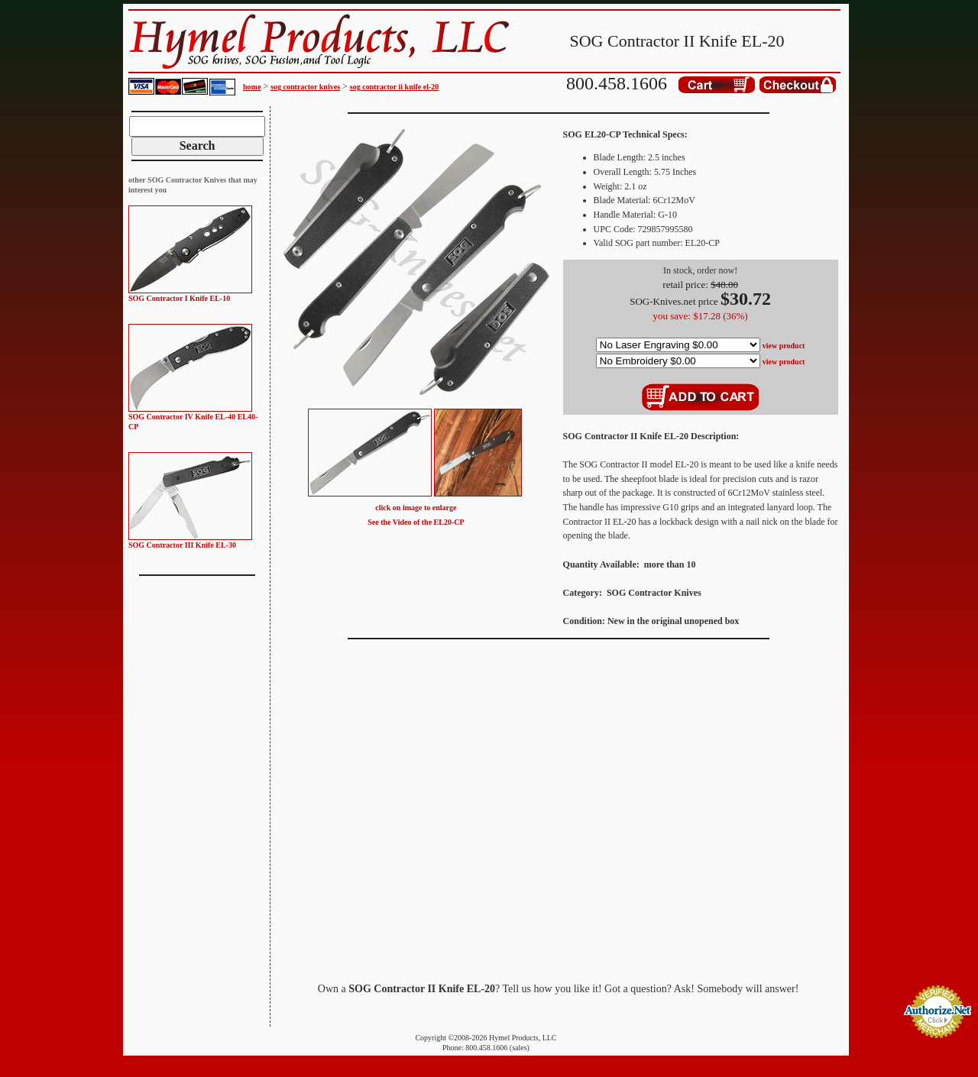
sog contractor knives (305, 86)
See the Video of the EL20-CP (416, 522)
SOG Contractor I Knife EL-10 (179, 298)
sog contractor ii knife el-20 (394, 86)
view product (784, 345)
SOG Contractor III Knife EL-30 (182, 545)
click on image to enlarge (415, 507)
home (252, 86)
